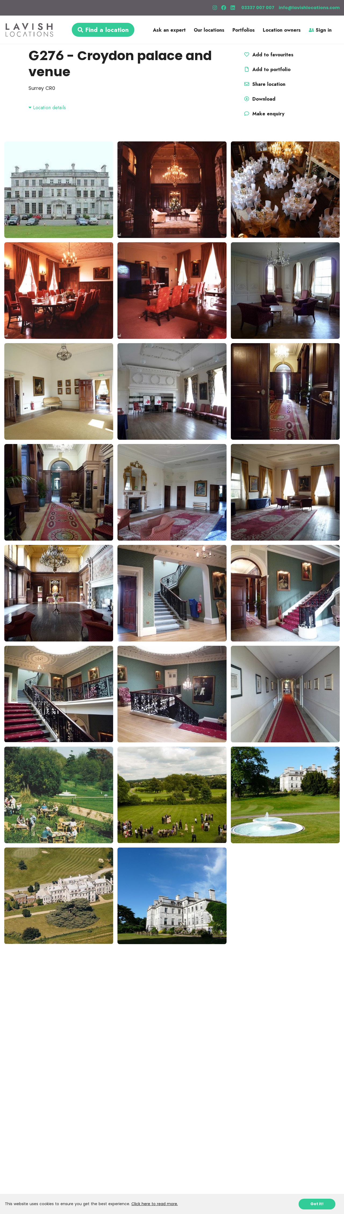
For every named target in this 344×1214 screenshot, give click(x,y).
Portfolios (243, 30)
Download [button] (259, 99)
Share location (264, 84)
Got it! (317, 1203)
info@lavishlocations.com (309, 8)
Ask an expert (169, 30)
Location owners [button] (282, 30)
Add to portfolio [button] (267, 69)
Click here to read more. (154, 1203)
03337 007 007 (257, 8)
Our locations (209, 30)
